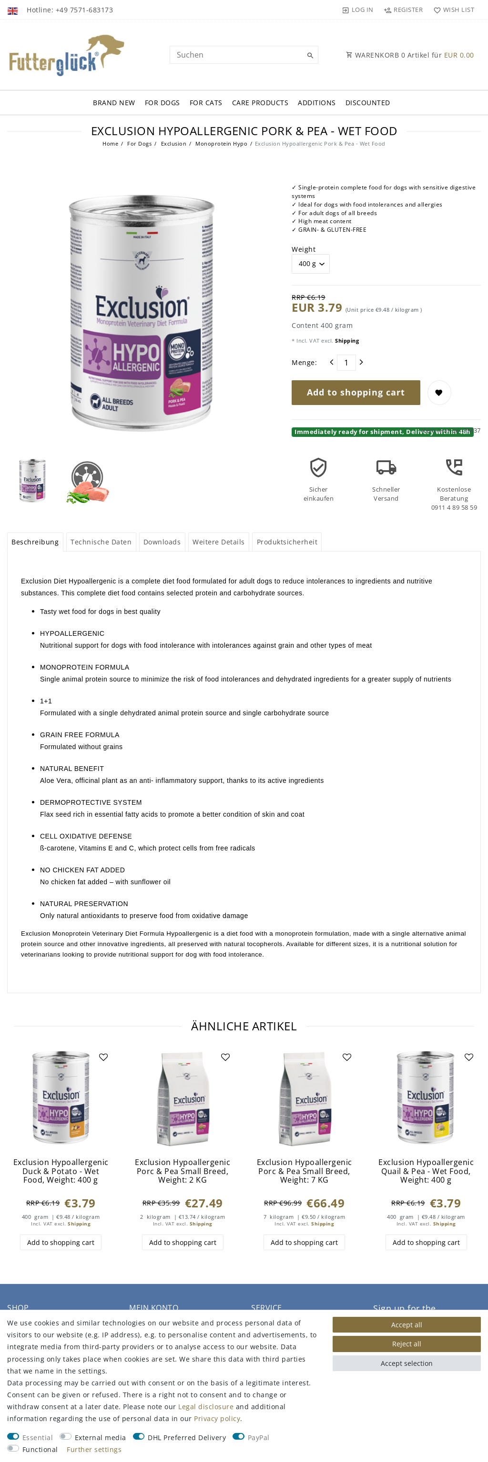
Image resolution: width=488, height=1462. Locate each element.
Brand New (114, 102)
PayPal (259, 1437)
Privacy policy (217, 1418)
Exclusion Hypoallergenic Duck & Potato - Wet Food (61, 1171)
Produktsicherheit (287, 541)
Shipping (346, 340)
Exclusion (172, 143)
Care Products (260, 102)
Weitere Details (219, 541)
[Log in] (358, 9)
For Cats (206, 102)
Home (110, 143)
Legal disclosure (206, 1406)
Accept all (406, 1324)
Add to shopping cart (356, 392)
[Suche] (309, 55)
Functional (40, 1449)
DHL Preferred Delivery (187, 1437)
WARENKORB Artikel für (410, 54)
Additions (317, 102)
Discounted (368, 102)
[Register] (403, 9)
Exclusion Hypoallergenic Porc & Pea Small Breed (182, 1171)
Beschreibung (35, 541)
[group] (426, 1100)
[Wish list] (451, 9)
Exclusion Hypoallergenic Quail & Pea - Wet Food (426, 1171)
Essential (37, 1437)
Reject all (406, 1343)
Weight (303, 249)
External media (100, 1437)
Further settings (94, 1449)
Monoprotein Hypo (221, 143)
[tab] (35, 542)
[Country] (13, 9)
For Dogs (162, 102)
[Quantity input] (346, 363)
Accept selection (407, 1363)
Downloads (162, 541)
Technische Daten (101, 541)
